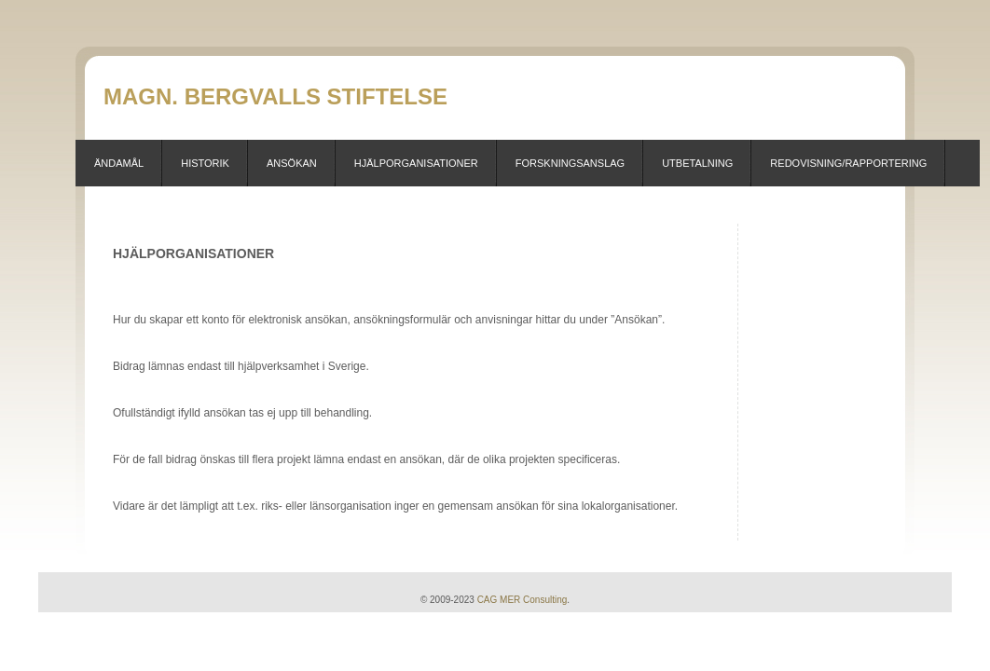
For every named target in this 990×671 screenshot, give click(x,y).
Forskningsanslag (570, 163)
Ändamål (119, 163)
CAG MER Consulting (522, 600)
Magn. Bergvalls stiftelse (275, 96)
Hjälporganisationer (416, 163)
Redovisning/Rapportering (848, 163)
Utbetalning (697, 163)
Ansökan (292, 163)
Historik (205, 163)
